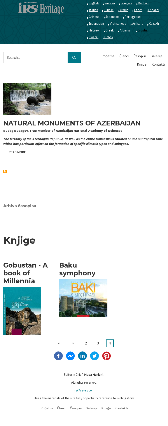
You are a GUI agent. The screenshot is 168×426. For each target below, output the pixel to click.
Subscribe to (5, 171)
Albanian (125, 30)
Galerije (157, 56)
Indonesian (96, 24)
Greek (109, 30)
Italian (93, 10)
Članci (124, 56)
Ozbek (108, 37)
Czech (138, 10)
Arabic (123, 10)
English (94, 3)
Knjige (142, 64)
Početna (108, 56)
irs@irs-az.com (84, 390)
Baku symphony (77, 269)
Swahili (93, 37)
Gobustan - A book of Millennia (25, 273)
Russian (110, 3)
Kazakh (154, 24)
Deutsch (143, 3)
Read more (17, 152)
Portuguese (133, 17)
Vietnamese (118, 24)
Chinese (94, 17)
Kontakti (158, 64)
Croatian (143, 30)
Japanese (112, 17)
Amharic (137, 24)
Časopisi (140, 56)
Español (153, 10)
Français (126, 3)
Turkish (109, 10)
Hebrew (94, 30)
